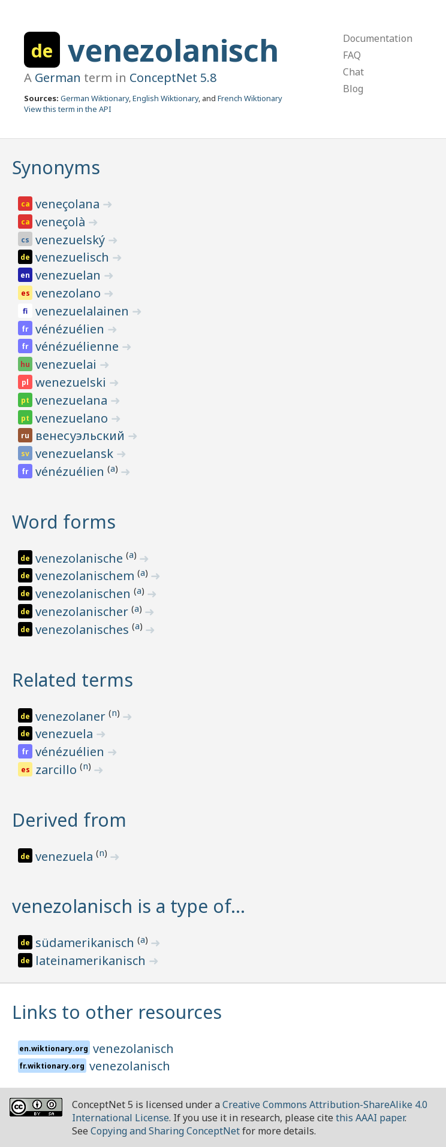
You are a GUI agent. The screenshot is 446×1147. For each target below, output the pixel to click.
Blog (353, 88)
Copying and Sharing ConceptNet (165, 1130)
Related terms (72, 679)
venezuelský (71, 240)
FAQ (352, 55)
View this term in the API (68, 109)
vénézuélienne (78, 346)
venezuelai (67, 364)
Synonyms (56, 167)
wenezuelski (72, 382)
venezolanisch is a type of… (128, 906)
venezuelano (73, 418)
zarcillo (57, 769)
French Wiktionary (250, 98)
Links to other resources (117, 1012)
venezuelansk (75, 453)
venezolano (69, 293)
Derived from (69, 820)
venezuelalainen (83, 311)
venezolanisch (173, 50)
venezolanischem (86, 576)
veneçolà (61, 222)
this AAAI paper (370, 1117)
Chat (353, 71)
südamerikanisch (86, 942)
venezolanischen (84, 593)
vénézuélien (71, 329)
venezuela (65, 734)
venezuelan (69, 275)
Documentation (377, 38)
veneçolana (69, 204)
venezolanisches (83, 629)
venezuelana (72, 400)
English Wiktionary (165, 98)
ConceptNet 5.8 (172, 77)
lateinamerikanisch (92, 960)
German (58, 77)
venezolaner (72, 716)
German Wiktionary (95, 98)
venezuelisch (73, 257)
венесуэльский (81, 435)
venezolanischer (83, 611)
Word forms (64, 521)
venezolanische (80, 558)
